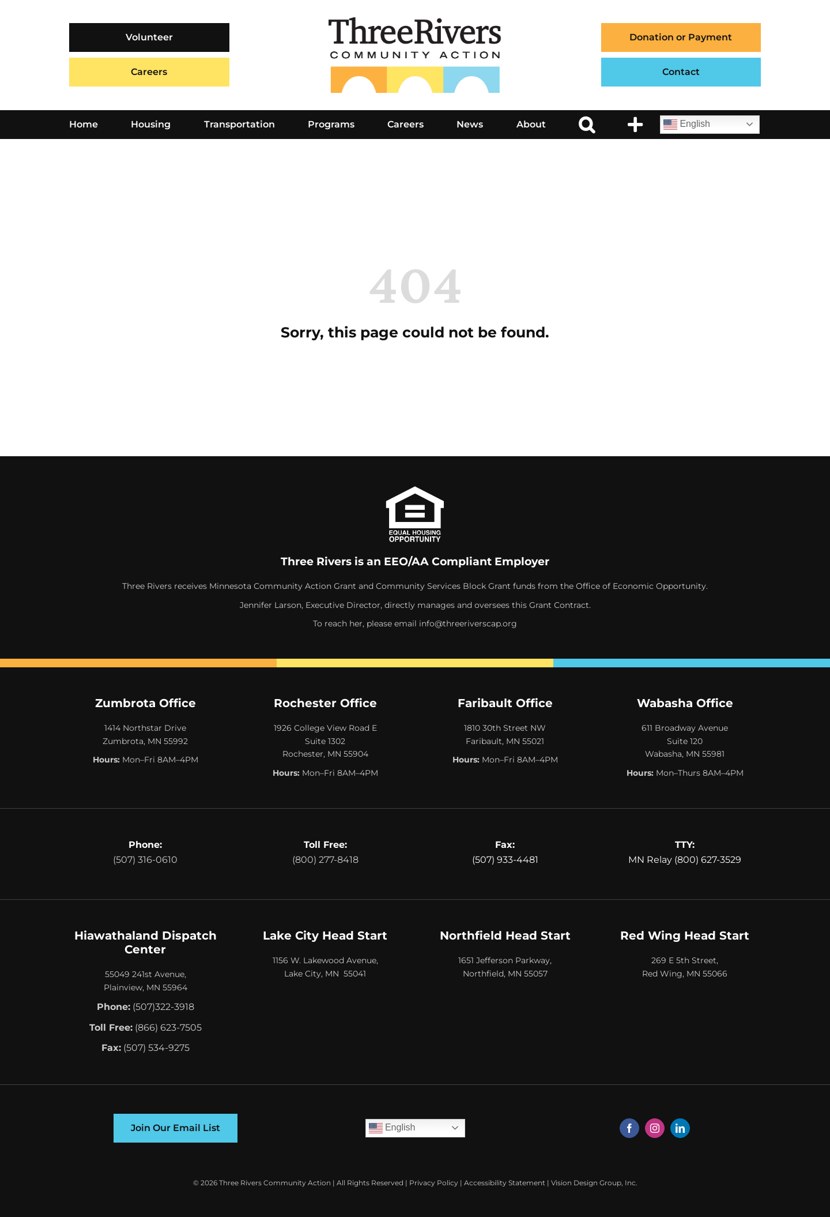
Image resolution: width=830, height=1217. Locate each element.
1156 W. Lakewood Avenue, (325, 960)
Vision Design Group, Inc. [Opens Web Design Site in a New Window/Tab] (594, 1182)
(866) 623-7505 (168, 1027)
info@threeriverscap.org (468, 623)
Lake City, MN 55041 (325, 973)
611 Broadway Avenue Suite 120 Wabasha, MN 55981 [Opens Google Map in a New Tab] (685, 741)
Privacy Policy (433, 1182)
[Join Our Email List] (175, 1128)
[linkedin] (680, 1128)
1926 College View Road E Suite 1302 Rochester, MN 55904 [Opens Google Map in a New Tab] (325, 741)
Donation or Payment (680, 37)
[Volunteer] (149, 37)
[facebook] (629, 1128)
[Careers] (149, 72)
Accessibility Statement (504, 1182)
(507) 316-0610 (145, 859)
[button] (587, 124)
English (686, 125)
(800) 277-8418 (325, 859)
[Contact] (681, 72)
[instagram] (655, 1128)
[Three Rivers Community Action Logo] (415, 21)
